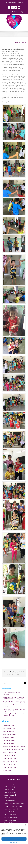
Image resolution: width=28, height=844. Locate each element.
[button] (26, 825)
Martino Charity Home (9, 755)
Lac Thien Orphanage (9, 728)
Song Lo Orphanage (8, 737)
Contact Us (14, 11)
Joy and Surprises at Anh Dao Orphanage (11, 693)
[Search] (25, 683)
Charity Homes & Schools (15, 662)
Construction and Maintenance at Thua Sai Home (14, 705)
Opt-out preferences (13, 842)
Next (23, 42)
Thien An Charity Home (9, 752)
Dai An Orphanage (8, 731)
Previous (17, 42)
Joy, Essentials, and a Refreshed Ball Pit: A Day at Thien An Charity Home (13, 698)
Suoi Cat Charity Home (9, 758)
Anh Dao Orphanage (9, 740)
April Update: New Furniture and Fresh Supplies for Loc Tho (14, 710)
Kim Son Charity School (10, 761)
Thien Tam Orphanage (9, 734)
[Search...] (13, 683)
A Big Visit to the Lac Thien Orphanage (14, 702)
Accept (14, 839)
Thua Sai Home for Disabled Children (14, 746)
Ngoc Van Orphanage (9, 743)
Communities (7, 770)
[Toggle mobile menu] (25, 12)
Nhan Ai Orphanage (8, 725)
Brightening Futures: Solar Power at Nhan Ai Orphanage (13, 714)
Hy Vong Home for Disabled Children (13, 749)
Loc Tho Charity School (9, 764)
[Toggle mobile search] (22, 12)
